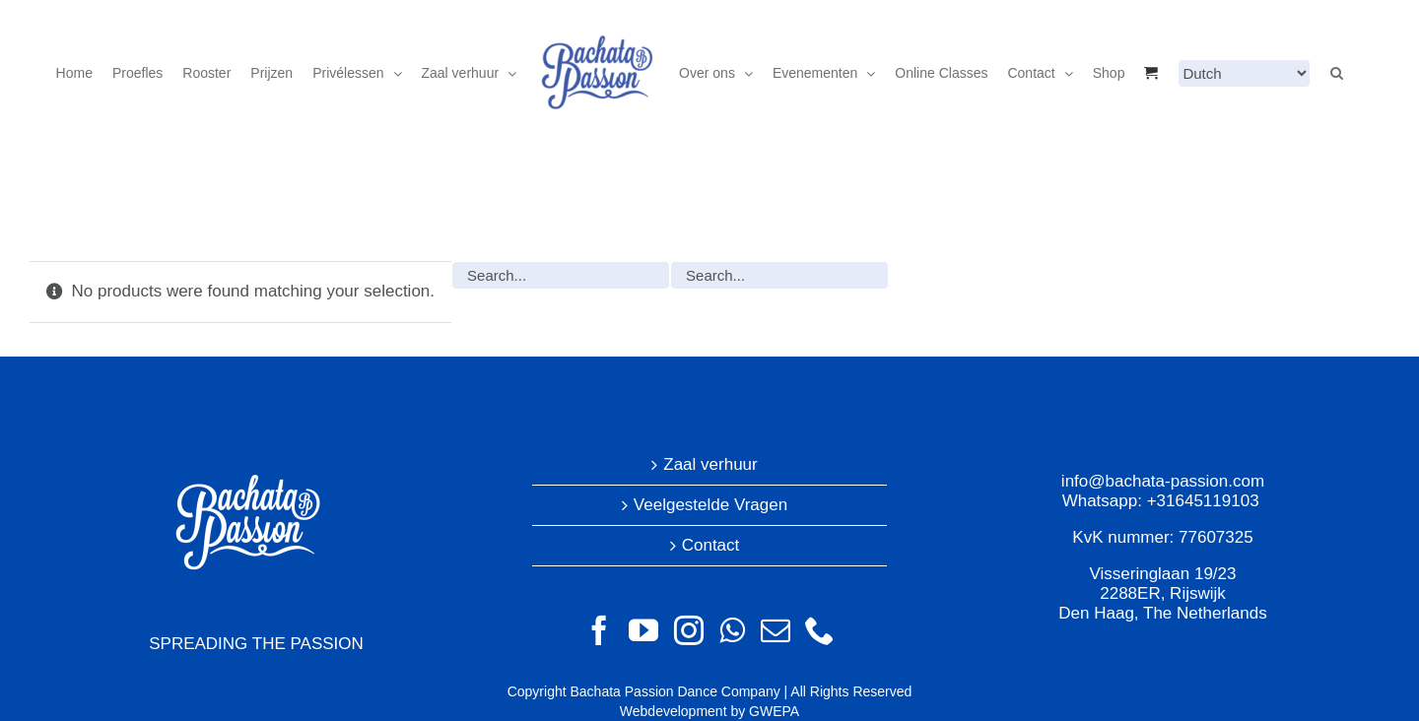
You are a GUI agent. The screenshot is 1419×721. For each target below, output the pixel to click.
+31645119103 (1203, 501)
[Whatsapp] (732, 630)
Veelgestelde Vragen (710, 504)
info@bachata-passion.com (1162, 481)
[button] (1336, 73)
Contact (711, 545)
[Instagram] (689, 630)
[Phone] (820, 630)
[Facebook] (599, 630)
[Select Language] (1244, 73)
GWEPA (774, 711)
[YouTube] (643, 630)
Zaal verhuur (710, 464)
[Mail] (775, 630)
